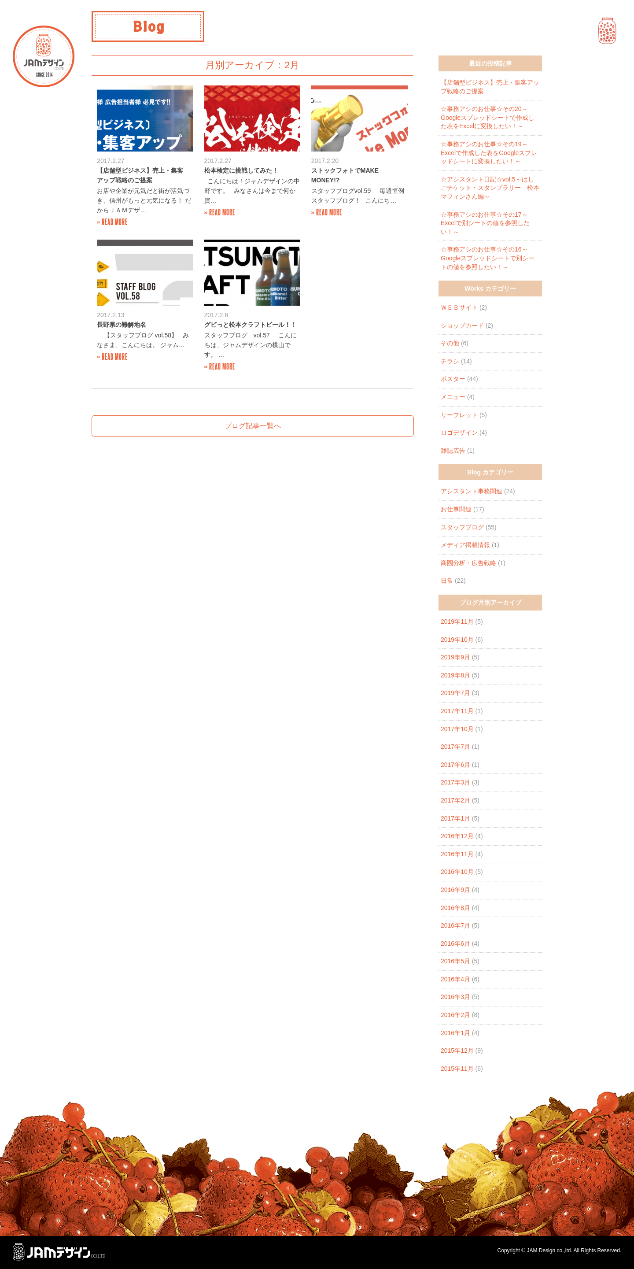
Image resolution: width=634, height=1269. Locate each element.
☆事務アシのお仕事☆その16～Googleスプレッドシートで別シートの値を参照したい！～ (487, 258)
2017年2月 (455, 800)
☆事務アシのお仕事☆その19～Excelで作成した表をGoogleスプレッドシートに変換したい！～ (489, 153)
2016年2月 (455, 1014)
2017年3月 (455, 782)
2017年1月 (455, 818)
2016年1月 (455, 1032)
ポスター (453, 378)
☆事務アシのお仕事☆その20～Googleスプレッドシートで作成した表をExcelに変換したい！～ (487, 117)
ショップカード (462, 325)
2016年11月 (457, 854)
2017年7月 (455, 746)
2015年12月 (457, 1050)
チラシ (450, 361)
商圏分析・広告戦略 (468, 562)
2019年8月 (455, 675)
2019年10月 (457, 639)
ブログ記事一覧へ (253, 425)
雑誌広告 (453, 450)
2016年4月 (455, 979)
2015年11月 (457, 1068)
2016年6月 (455, 943)
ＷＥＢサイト (459, 307)
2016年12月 (457, 836)
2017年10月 (457, 729)
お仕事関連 (456, 509)
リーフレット (459, 414)
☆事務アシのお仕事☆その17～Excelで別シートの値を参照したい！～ (485, 223)
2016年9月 (455, 889)
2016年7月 (455, 925)
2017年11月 (457, 710)
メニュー (453, 396)
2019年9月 (455, 657)
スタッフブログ (462, 527)
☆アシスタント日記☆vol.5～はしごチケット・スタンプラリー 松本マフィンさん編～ (490, 188)
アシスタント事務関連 (471, 491)
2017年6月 (455, 764)
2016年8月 (455, 907)
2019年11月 (457, 621)
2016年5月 (455, 961)
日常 (447, 580)
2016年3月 (455, 996)
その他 (450, 343)
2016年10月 (457, 871)
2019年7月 (455, 692)
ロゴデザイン (459, 432)
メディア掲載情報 (465, 544)
